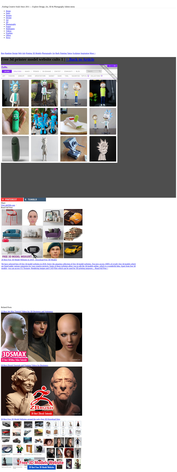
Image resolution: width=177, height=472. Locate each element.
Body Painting (61, 53)
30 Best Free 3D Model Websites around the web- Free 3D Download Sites (30, 419)
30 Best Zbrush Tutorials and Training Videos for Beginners (24, 365)
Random (8, 53)
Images (9, 15)
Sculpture (76, 53)
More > (93, 53)
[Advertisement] (45, 46)
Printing (29, 53)
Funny (8, 26)
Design (8, 18)
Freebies (9, 33)
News (8, 38)
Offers (8, 35)
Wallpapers (10, 29)
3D (7, 22)
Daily (8, 13)
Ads (23, 53)
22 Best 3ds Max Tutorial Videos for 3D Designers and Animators (27, 311)
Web (20, 53)
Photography (11, 24)
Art (7, 20)
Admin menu (69, 7)
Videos (8, 31)
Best (2, 53)
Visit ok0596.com (9, 205)
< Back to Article (80, 59)
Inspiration (85, 53)
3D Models (37, 53)
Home (8, 11)
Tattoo (69, 53)
